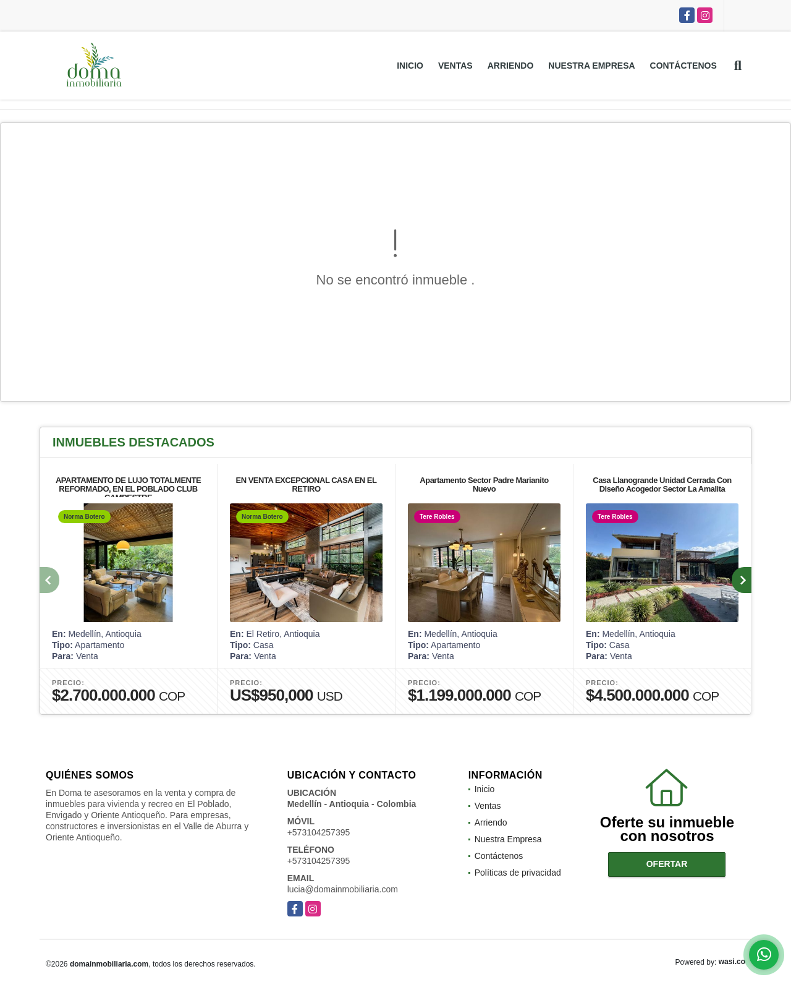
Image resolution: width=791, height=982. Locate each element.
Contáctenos (683, 65)
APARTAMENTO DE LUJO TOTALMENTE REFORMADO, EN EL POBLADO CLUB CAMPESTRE (128, 489)
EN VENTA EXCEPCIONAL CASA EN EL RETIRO (306, 484)
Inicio (410, 65)
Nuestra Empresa (591, 65)
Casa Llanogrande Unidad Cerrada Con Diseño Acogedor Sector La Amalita (662, 484)
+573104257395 (318, 832)
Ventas (455, 65)
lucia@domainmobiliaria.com (342, 889)
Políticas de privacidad (518, 872)
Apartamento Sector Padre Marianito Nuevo (484, 484)
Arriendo (511, 65)
